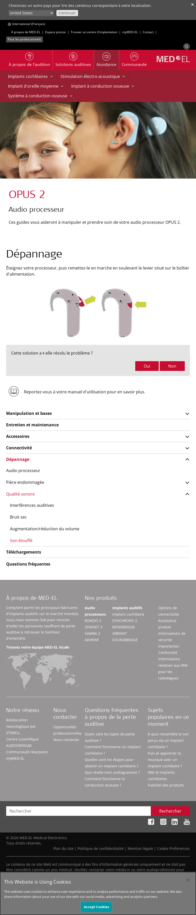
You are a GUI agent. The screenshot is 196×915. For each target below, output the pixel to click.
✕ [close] (192, 4)
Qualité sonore (20, 494)
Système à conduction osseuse (40, 96)
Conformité (167, 652)
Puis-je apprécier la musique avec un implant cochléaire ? (165, 759)
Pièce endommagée (25, 482)
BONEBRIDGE (123, 627)
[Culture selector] (31, 13)
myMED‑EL (130, 32)
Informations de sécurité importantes (172, 640)
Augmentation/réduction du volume (44, 529)
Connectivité (19, 448)
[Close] (187, 885)
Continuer (67, 12)
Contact (148, 32)
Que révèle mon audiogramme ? (112, 772)
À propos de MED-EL (25, 32)
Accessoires (17, 436)
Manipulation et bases (29, 413)
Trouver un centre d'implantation (94, 32)
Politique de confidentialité (101, 848)
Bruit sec (18, 517)
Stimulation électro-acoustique (92, 76)
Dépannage (17, 459)
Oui (147, 366)
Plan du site (63, 848)
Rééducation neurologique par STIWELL (21, 726)
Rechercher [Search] (170, 811)
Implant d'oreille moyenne (35, 86)
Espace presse (55, 32)
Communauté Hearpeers (27, 751)
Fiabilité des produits (166, 785)
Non (172, 366)
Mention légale (140, 848)
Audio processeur (23, 470)
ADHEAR (92, 639)
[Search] (186, 46)
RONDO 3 (93, 620)
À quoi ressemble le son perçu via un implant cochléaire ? (168, 740)
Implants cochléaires (30, 76)
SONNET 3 (93, 627)
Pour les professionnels (24, 39)
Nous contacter (66, 739)
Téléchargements (23, 552)
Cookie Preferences (173, 848)
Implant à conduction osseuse (102, 86)
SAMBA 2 (92, 633)
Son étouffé (21, 540)
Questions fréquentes (28, 564)
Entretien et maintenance (32, 425)
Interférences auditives (32, 505)
